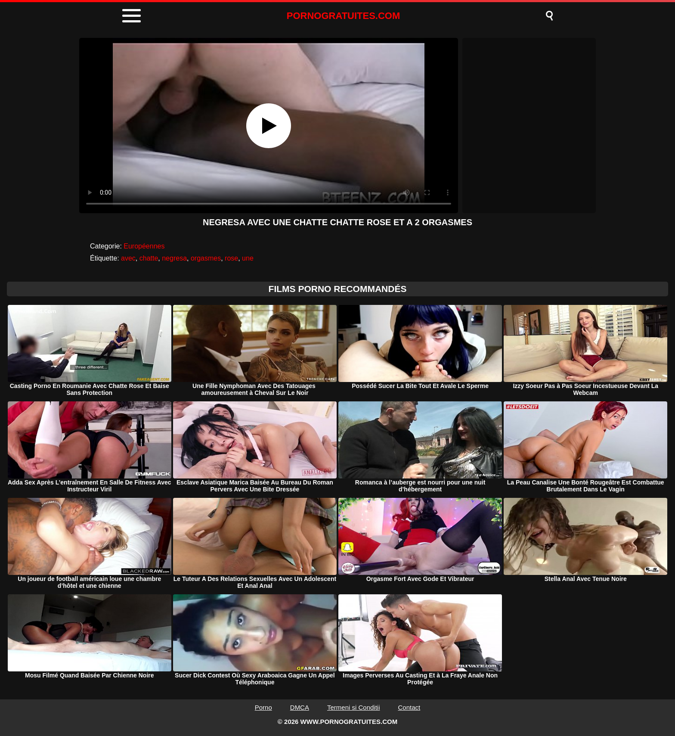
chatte (148, 258)
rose (231, 258)
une (248, 258)
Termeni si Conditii (353, 707)
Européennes (144, 246)
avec (128, 258)
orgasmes (206, 258)
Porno (263, 707)
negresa (174, 258)
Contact (409, 707)
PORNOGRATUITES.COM (343, 15)
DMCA (299, 707)
